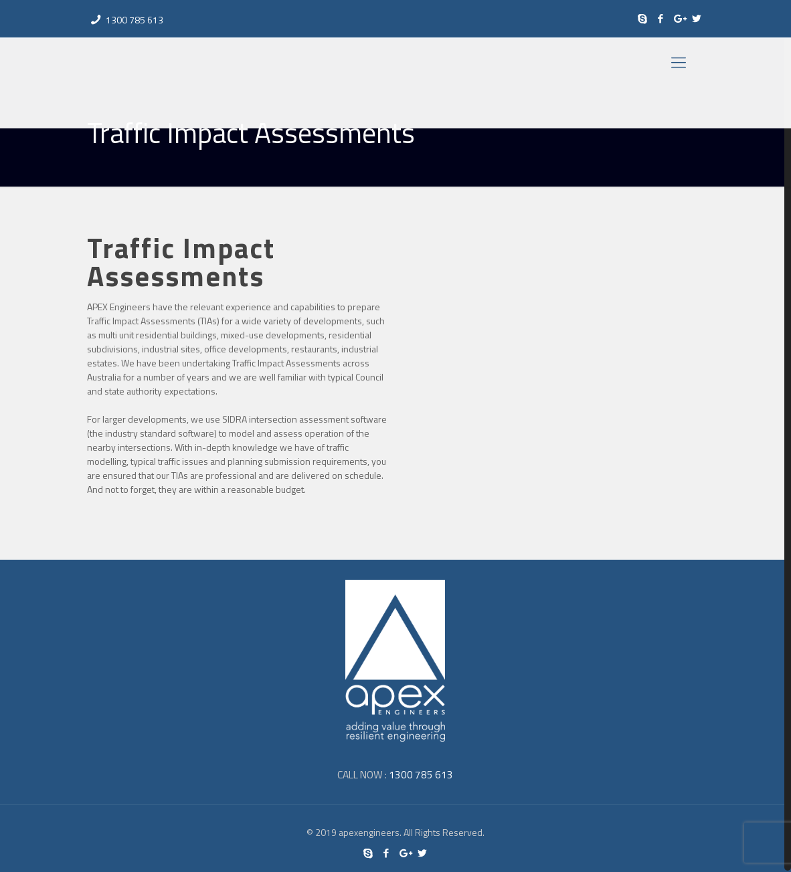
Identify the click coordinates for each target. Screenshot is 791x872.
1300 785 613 (134, 20)
